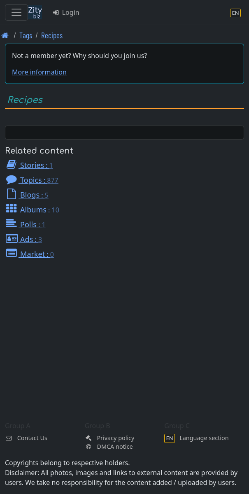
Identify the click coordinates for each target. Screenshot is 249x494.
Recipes (52, 35)
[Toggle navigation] (16, 12)
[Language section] (235, 12)
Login (65, 12)
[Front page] (5, 35)
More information (39, 72)
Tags (25, 35)
